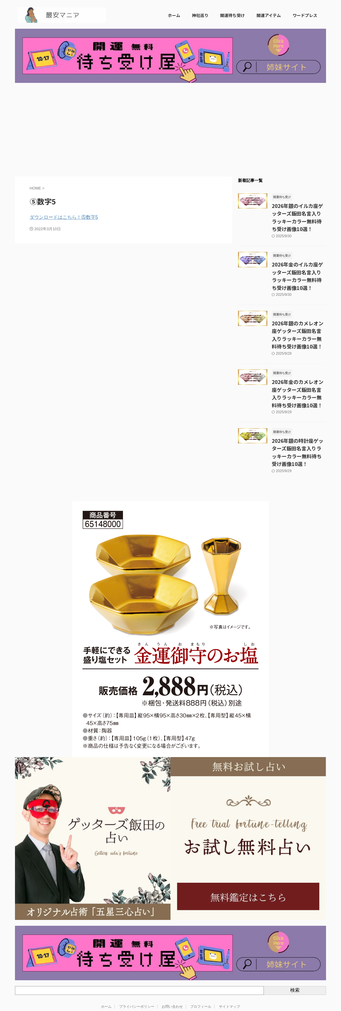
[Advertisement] (170, 130)
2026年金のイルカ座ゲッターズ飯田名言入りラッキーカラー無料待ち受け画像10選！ (299, 260)
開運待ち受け (232, 15)
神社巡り (200, 15)
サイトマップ (229, 968)
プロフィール (200, 968)
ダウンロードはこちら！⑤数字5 (64, 217)
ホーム (174, 15)
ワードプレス (305, 15)
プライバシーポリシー (136, 968)
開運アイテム (268, 15)
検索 (295, 951)
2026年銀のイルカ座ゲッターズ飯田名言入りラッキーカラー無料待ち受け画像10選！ (299, 212)
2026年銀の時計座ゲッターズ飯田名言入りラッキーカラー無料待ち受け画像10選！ (299, 419)
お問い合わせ (172, 968)
